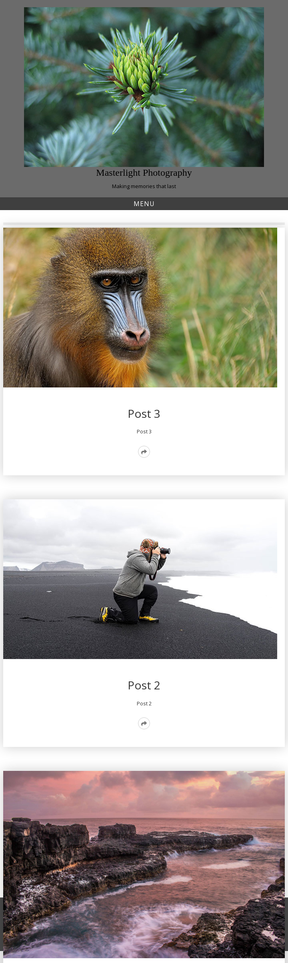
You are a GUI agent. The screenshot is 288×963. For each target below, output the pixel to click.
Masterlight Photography (144, 172)
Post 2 (144, 685)
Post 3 (144, 413)
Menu (144, 203)
